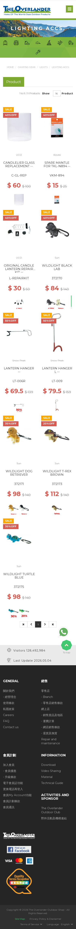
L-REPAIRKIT (19, 278)
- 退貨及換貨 (49, 733)
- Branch (47, 697)
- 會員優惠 (9, 771)
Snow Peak (19, 360)
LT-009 (57, 381)
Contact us (10, 727)
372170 (57, 278)
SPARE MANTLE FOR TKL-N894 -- (57, 164)
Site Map (20, 918)
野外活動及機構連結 (54, 818)
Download (48, 765)
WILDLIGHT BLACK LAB (57, 267)
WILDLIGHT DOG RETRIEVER (19, 472)
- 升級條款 (9, 777)
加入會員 (8, 765)
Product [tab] (13, 81)
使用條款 (8, 703)
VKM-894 (57, 175)
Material (46, 777)
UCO (19, 154)
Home (10, 67)
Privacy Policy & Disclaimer (45, 918)
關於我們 (8, 691)
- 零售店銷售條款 (52, 703)
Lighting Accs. (60, 67)
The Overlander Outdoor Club (52, 810)
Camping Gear (26, 67)
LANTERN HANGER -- (19, 370)
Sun (57, 257)
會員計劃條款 (11, 801)
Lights (44, 67)
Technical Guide (52, 783)
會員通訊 (8, 807)
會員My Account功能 (17, 795)
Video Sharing (51, 771)
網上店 (45, 709)
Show (45, 93)
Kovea (57, 154)
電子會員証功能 (13, 783)
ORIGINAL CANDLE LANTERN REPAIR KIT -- (19, 269)
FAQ (6, 721)
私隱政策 (8, 709)
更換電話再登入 (13, 789)
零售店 (45, 691)
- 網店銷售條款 (50, 727)
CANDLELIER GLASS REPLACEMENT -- (19, 164)
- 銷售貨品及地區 (52, 715)
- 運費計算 (47, 721)
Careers (8, 715)
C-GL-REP (19, 175)
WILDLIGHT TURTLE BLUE (19, 575)
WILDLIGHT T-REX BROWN (57, 472)
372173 (57, 484)
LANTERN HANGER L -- (57, 370)
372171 (19, 484)
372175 (19, 587)
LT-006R (19, 381)
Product (67, 93)
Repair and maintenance (50, 741)
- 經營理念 (9, 697)
